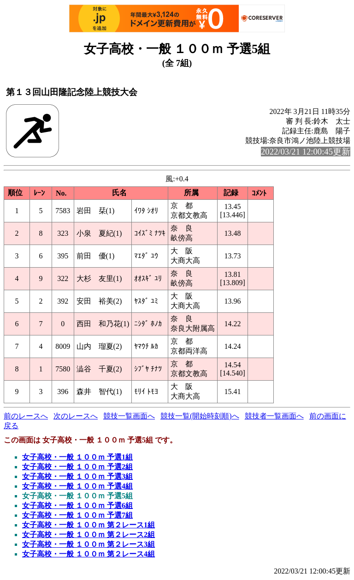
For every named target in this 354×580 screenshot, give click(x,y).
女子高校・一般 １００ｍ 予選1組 (77, 457)
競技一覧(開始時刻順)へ (199, 416)
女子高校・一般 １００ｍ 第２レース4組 (88, 554)
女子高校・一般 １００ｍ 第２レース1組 (88, 525)
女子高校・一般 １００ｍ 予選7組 (77, 515)
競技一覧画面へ (129, 416)
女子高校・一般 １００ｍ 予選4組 (77, 486)
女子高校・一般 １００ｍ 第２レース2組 (88, 534)
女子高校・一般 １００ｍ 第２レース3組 (88, 544)
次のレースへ (75, 416)
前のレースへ (26, 416)
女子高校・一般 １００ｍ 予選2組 (77, 467)
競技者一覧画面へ (274, 416)
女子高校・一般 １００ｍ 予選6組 (77, 505)
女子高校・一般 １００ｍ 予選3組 (77, 476)
